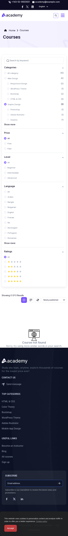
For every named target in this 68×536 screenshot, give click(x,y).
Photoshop (15, 110)
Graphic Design (14, 104)
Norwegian (12, 228)
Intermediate (13, 173)
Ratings (8, 251)
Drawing (13, 120)
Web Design (13, 78)
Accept (10, 528)
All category (12, 73)
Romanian (12, 238)
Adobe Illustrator (17, 115)
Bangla (11, 202)
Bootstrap (14, 94)
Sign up (5, 462)
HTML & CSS (15, 99)
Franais (11, 217)
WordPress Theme (18, 89)
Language (9, 186)
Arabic (11, 197)
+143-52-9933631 (19, 2)
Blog (4, 451)
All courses (7, 456)
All (8, 138)
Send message (11, 384)
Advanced (12, 178)
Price (7, 133)
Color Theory (8, 406)
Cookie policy (41, 521)
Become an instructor (12, 445)
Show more (9, 124)
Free (9, 143)
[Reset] (38, 300)
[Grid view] (24, 300)
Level (7, 157)
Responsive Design (18, 84)
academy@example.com (46, 2)
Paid (9, 148)
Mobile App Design (11, 428)
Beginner (11, 167)
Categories (10, 67)
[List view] (31, 300)
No (9, 222)
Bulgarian (12, 207)
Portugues (12, 233)
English (11, 212)
